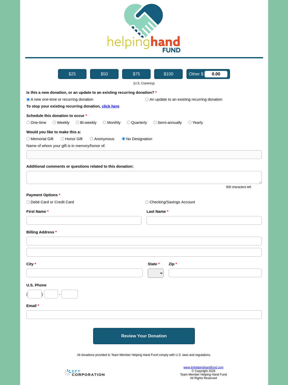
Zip (173, 264)
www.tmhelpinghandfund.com (203, 367)
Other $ (208, 74)
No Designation (137, 139)
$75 (136, 74)
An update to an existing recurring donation (183, 99)
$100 (169, 74)
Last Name (157, 211)
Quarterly (137, 122)
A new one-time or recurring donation (59, 99)
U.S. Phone (36, 285)
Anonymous (102, 139)
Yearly (195, 122)
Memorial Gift (39, 139)
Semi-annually (167, 122)
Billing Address (41, 232)
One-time (36, 122)
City (31, 264)
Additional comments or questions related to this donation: (80, 166)
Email (32, 305)
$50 (104, 74)
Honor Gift (71, 139)
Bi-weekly (86, 122)
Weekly (61, 122)
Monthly (112, 122)
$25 (72, 74)
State (154, 264)
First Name (37, 211)
